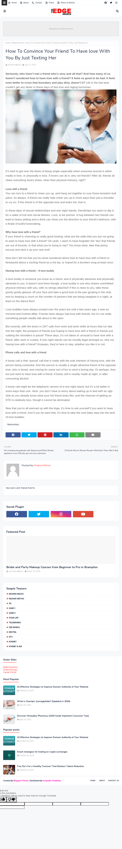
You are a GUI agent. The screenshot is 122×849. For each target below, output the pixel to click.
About (24, 2)
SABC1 (12, 608)
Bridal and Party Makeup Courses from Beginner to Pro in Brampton (52, 567)
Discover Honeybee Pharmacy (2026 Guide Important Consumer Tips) (53, 715)
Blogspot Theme (21, 780)
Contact (37, 2)
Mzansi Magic (16, 594)
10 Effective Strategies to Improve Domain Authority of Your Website (52, 686)
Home (12, 2)
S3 (10, 603)
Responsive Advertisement (61, 29)
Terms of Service (66, 2)
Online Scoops (10, 669)
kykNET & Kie (15, 646)
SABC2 (12, 613)
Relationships (18, 43)
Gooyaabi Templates (52, 780)
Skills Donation (10, 667)
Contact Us (113, 781)
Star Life (13, 618)
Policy (49, 2)
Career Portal (9, 672)
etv (11, 637)
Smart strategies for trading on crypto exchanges (42, 751)
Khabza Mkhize (14, 65)
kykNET (13, 641)
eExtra (12, 632)
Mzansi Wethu (16, 598)
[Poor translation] (12, 799)
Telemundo (15, 622)
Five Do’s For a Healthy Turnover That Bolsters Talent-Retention (50, 766)
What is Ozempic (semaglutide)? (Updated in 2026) (43, 701)
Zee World (14, 627)
